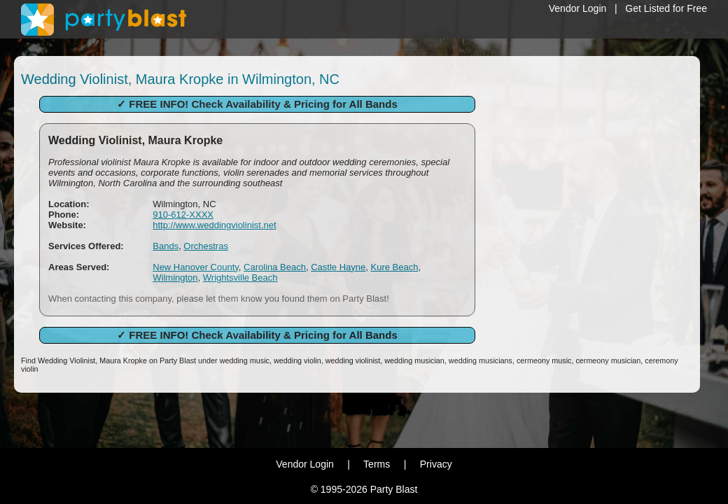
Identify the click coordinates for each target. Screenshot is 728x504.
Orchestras (205, 246)
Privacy (436, 464)
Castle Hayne (338, 267)
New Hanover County (196, 267)
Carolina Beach (275, 267)
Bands (165, 246)
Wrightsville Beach (240, 277)
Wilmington (175, 277)
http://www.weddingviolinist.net (214, 225)
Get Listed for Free (666, 8)
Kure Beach (394, 267)
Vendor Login (578, 8)
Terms (376, 464)
